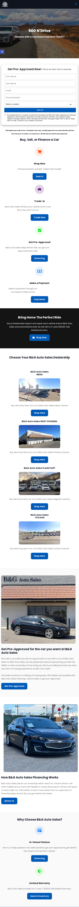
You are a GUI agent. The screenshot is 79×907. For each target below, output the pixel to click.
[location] (40, 104)
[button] (2, 52)
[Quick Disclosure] (5, 115)
